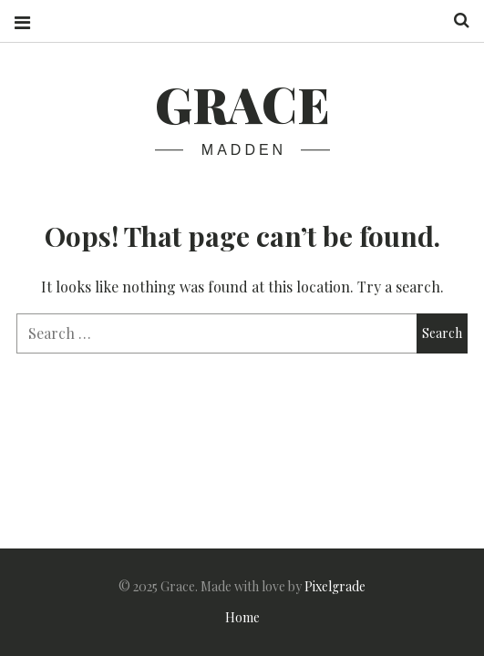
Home (242, 617)
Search (455, 20)
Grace (242, 104)
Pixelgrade (335, 586)
